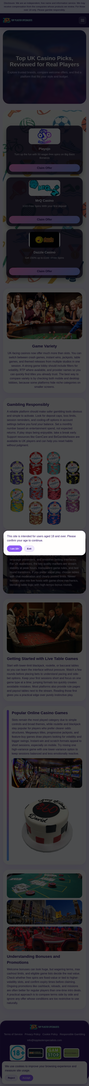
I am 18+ (14, 548)
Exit (29, 548)
